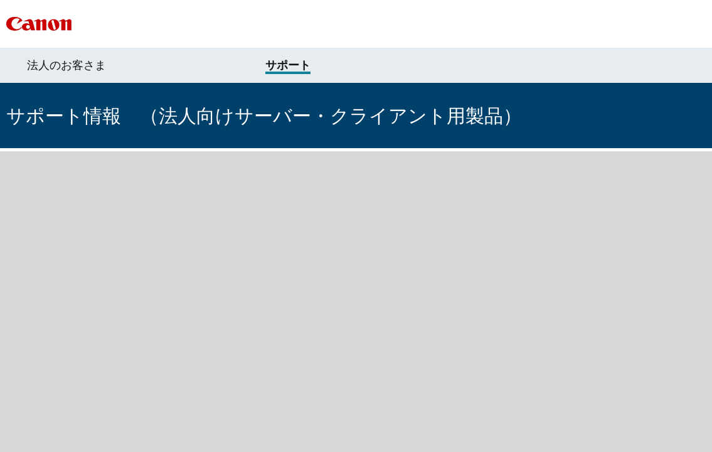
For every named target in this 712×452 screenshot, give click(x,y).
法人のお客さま (66, 65)
